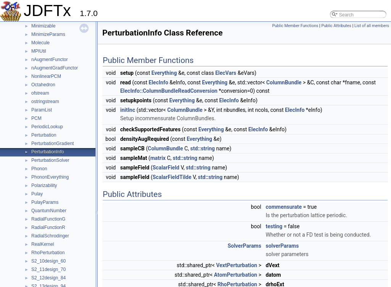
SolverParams (244, 246)
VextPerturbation (236, 265)
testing (274, 226)
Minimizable (43, 26)
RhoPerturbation (48, 252)
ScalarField (165, 167)
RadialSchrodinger (50, 236)
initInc (127, 110)
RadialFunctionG (48, 219)
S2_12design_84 (48, 278)
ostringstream (45, 101)
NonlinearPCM (46, 76)
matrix (157, 158)
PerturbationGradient (52, 143)
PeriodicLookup (47, 126)
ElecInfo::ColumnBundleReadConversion (169, 91)
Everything (164, 73)
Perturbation (43, 135)
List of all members (371, 25)
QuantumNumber (48, 210)
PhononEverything (50, 177)
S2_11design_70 (48, 269)
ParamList (41, 110)
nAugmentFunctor (49, 59)
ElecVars (225, 73)
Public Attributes (336, 25)
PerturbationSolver (50, 160)
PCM (36, 118)
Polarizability (44, 185)
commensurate (284, 207)
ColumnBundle (283, 82)
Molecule (40, 42)
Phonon (39, 168)
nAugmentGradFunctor (54, 68)
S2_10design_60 (48, 261)
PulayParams (44, 202)
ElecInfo (158, 82)
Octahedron (43, 84)
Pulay (37, 194)
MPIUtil (38, 51)
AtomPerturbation (235, 275)
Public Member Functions (295, 25)
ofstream (40, 93)
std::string (202, 148)
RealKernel (42, 244)
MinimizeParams (48, 34)
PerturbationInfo (47, 152)
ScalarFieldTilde (171, 177)
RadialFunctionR (48, 227)
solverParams (282, 246)
